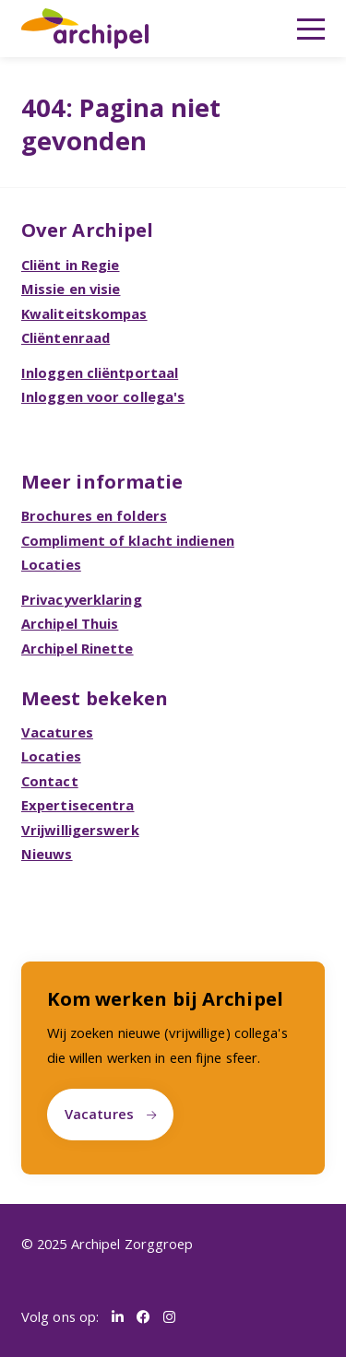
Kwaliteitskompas (84, 313)
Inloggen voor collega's (103, 396)
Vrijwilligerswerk (80, 829)
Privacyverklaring (81, 599)
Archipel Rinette (77, 648)
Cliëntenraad (65, 337)
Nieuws (47, 853)
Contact (49, 781)
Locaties (51, 564)
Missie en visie (71, 288)
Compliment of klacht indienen (127, 540)
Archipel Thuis (69, 623)
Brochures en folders (94, 515)
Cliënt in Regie (70, 264)
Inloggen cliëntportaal (99, 372)
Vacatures (57, 732)
